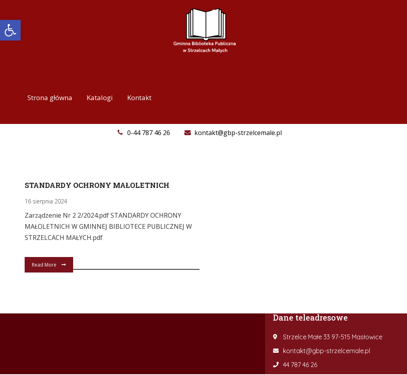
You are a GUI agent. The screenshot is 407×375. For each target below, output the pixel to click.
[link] (10, 30)
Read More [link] (49, 264)
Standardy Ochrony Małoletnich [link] (97, 185)
